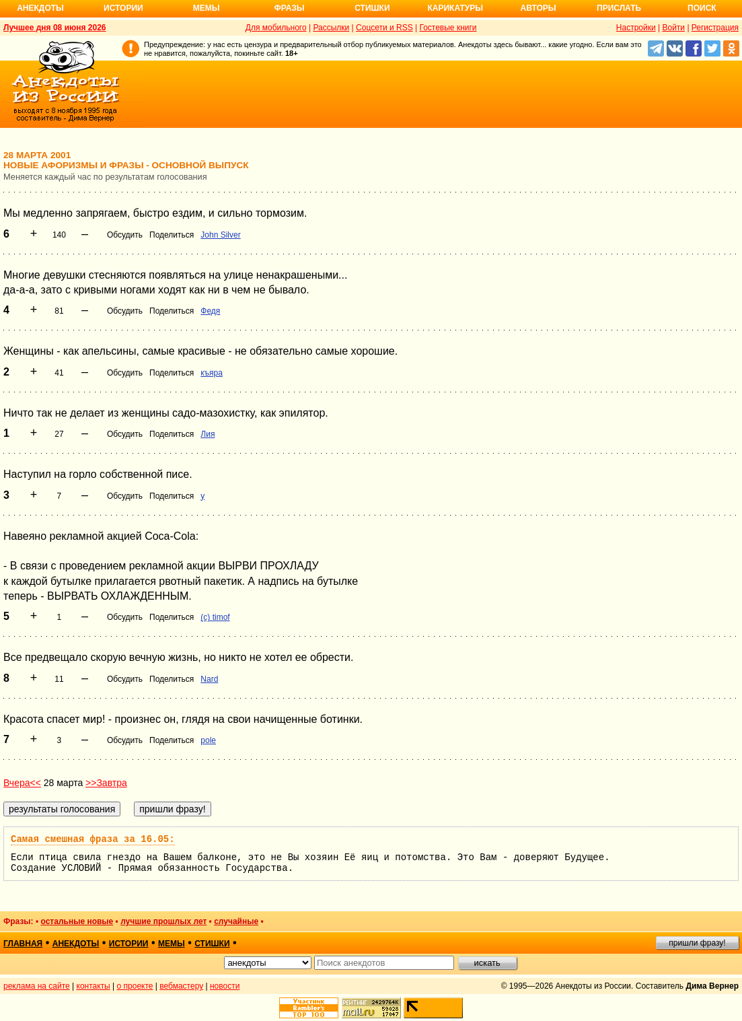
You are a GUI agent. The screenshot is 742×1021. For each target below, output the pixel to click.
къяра (211, 373)
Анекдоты (40, 8)
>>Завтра (106, 782)
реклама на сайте (36, 986)
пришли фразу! (697, 943)
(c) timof (214, 617)
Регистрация (715, 27)
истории (129, 943)
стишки (211, 943)
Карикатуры (455, 8)
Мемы (206, 8)
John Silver (220, 235)
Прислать (619, 8)
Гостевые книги (447, 27)
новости (224, 986)
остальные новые (76, 921)
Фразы (289, 8)
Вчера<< (22, 782)
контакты (93, 986)
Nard (209, 679)
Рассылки (331, 27)
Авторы (538, 8)
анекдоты (76, 943)
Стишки (372, 8)
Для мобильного (276, 27)
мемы (171, 943)
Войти (673, 27)
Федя (210, 311)
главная (22, 943)
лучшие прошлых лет (163, 921)
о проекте (135, 986)
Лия (207, 434)
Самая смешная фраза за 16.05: (93, 839)
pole (208, 740)
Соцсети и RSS (384, 27)
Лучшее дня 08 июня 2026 (54, 27)
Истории (123, 8)
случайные (236, 921)
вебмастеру (181, 986)
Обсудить (125, 235)
